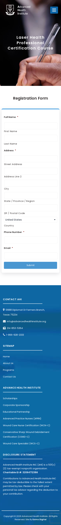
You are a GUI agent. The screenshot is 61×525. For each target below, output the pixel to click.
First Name (10, 131)
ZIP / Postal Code (14, 213)
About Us (8, 363)
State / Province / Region (19, 201)
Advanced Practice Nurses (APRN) (22, 418)
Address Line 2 (13, 176)
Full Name (11, 117)
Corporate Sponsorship (16, 405)
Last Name (10, 143)
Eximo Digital (39, 519)
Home (6, 356)
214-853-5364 (15, 328)
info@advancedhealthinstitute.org (26, 321)
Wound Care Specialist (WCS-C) (21, 443)
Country (9, 225)
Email (8, 248)
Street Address (13, 164)
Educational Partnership (16, 411)
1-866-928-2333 (15, 334)
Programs (8, 370)
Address (10, 150)
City (6, 188)
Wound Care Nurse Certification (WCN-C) (26, 425)
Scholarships (10, 398)
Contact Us (9, 376)
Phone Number (14, 232)
